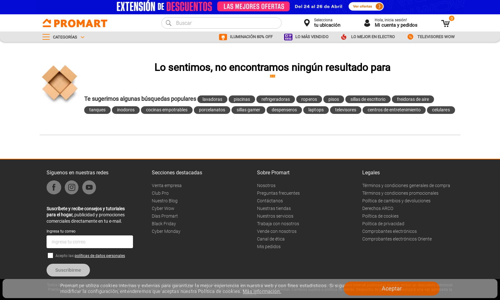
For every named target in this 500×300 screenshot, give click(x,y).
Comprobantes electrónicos (389, 231)
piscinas (242, 99)
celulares (441, 109)
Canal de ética (271, 238)
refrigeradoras (275, 99)
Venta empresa (167, 185)
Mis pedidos (269, 246)
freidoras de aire (413, 99)
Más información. (262, 291)
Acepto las (90, 256)
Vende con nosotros (277, 231)
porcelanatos (212, 109)
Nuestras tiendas (274, 208)
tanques (97, 109)
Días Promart (165, 216)
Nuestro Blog (165, 200)
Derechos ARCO (377, 208)
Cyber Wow (163, 208)
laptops (315, 109)
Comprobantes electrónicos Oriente (397, 238)
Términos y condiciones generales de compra (406, 185)
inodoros (126, 109)
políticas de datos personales (100, 256)
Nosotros (266, 185)
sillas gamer (248, 109)
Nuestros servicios (275, 216)
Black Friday (164, 223)
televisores (345, 109)
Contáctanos (270, 200)
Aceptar (392, 288)
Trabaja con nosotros (278, 223)
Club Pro (160, 193)
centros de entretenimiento (394, 109)
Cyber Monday (166, 231)
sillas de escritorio (368, 99)
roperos (309, 99)
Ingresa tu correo (61, 231)
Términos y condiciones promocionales (400, 193)
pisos (333, 99)
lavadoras (212, 99)
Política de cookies (380, 216)
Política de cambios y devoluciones (396, 200)
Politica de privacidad (383, 223)
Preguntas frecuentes (278, 193)
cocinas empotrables (166, 109)
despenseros (284, 109)
